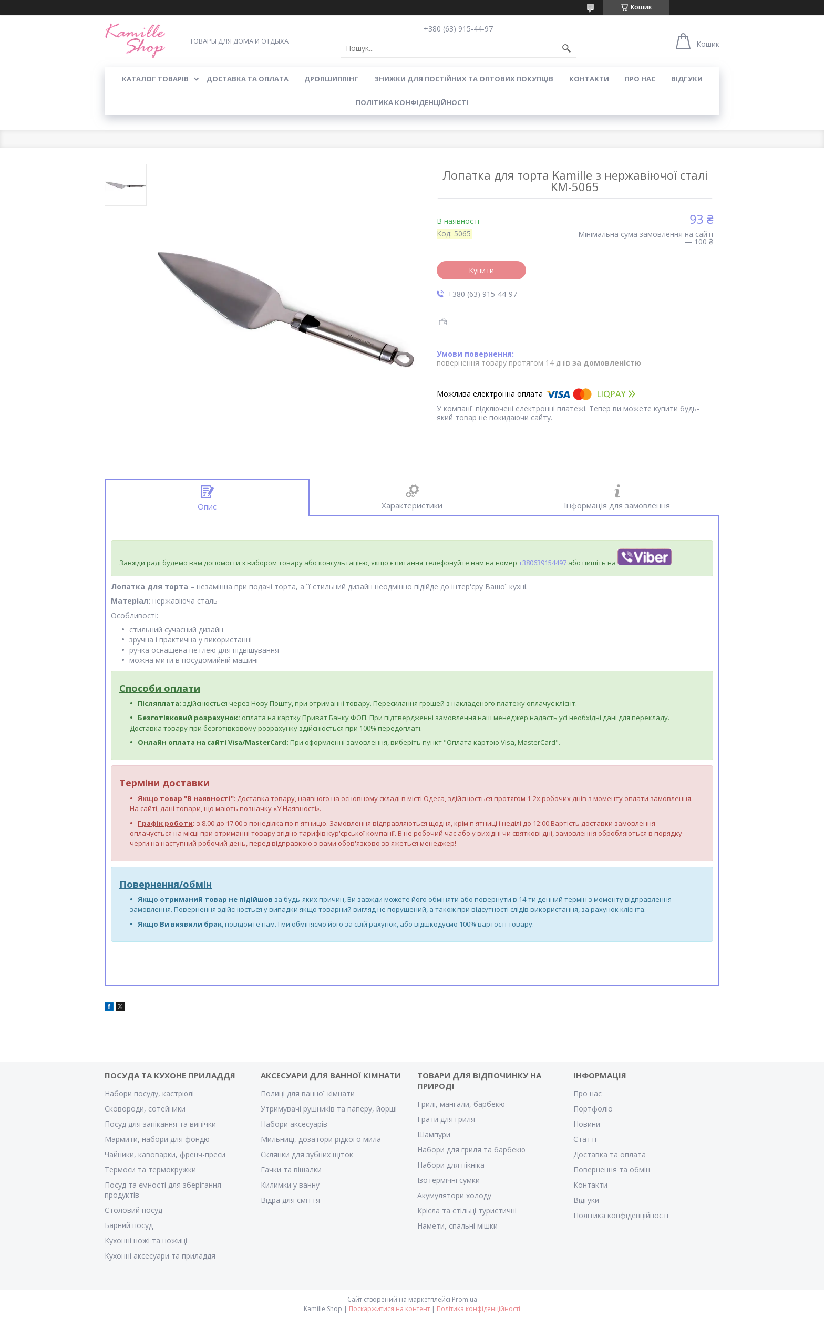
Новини (586, 1124)
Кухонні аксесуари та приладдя (160, 1256)
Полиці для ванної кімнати (308, 1093)
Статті (584, 1139)
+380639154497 (542, 562)
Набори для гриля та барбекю (471, 1150)
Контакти (590, 1185)
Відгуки (586, 1200)
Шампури (433, 1134)
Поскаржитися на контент (389, 1308)
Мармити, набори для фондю (157, 1139)
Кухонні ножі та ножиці (146, 1240)
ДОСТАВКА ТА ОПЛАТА (248, 79)
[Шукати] (566, 48)
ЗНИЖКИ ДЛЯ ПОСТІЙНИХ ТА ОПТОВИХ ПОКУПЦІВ (463, 79)
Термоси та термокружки (150, 1170)
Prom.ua (464, 1299)
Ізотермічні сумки (448, 1180)
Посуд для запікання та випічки (160, 1124)
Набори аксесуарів (294, 1124)
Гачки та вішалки (291, 1170)
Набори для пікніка (451, 1165)
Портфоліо (593, 1109)
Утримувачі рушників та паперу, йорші (329, 1109)
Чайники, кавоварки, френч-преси (165, 1154)
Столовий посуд (133, 1210)
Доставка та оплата (609, 1154)
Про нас (587, 1093)
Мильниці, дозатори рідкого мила (321, 1139)
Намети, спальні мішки (457, 1226)
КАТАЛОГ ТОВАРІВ (155, 79)
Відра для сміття (290, 1200)
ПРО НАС (640, 79)
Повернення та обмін (611, 1170)
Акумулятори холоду (454, 1195)
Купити (481, 270)
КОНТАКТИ (589, 79)
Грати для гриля (446, 1119)
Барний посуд (129, 1225)
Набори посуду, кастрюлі (149, 1093)
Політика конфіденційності (412, 102)
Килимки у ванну (290, 1185)
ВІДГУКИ (687, 79)
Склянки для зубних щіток (307, 1154)
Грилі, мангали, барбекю (461, 1104)
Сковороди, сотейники (145, 1109)
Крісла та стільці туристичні (467, 1211)
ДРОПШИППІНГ (331, 79)
